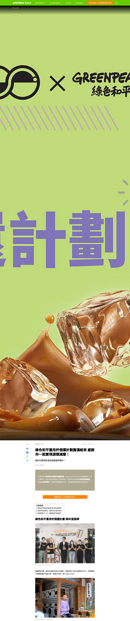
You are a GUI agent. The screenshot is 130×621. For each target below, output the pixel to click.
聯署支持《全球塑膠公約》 (65, 497)
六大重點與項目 (54, 3)
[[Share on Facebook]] (27, 452)
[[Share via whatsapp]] (27, 460)
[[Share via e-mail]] (27, 448)
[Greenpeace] (22, 5)
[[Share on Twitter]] (27, 456)
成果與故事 (79, 3)
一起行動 (68, 3)
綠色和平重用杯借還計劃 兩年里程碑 (49, 508)
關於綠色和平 (40, 3)
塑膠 (42, 444)
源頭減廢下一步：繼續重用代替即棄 (49, 513)
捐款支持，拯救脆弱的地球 (100, 2)
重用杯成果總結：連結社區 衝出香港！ (50, 511)
